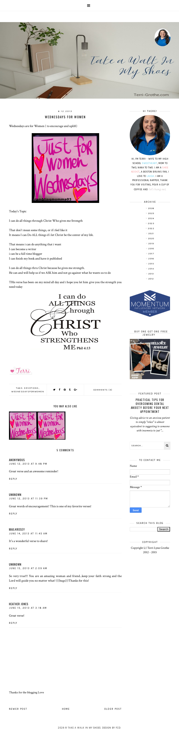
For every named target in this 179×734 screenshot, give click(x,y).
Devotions (31, 388)
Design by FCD (111, 727)
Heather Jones (18, 604)
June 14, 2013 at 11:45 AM (28, 533)
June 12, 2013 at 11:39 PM (28, 498)
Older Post (113, 709)
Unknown (15, 494)
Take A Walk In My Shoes (84, 727)
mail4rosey (17, 529)
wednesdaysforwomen (27, 391)
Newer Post (18, 709)
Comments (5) (102, 390)
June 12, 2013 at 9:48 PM (28, 463)
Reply (13, 479)
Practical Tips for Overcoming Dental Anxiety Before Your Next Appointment (150, 406)
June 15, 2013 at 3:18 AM (28, 608)
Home (66, 709)
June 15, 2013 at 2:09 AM (28, 568)
